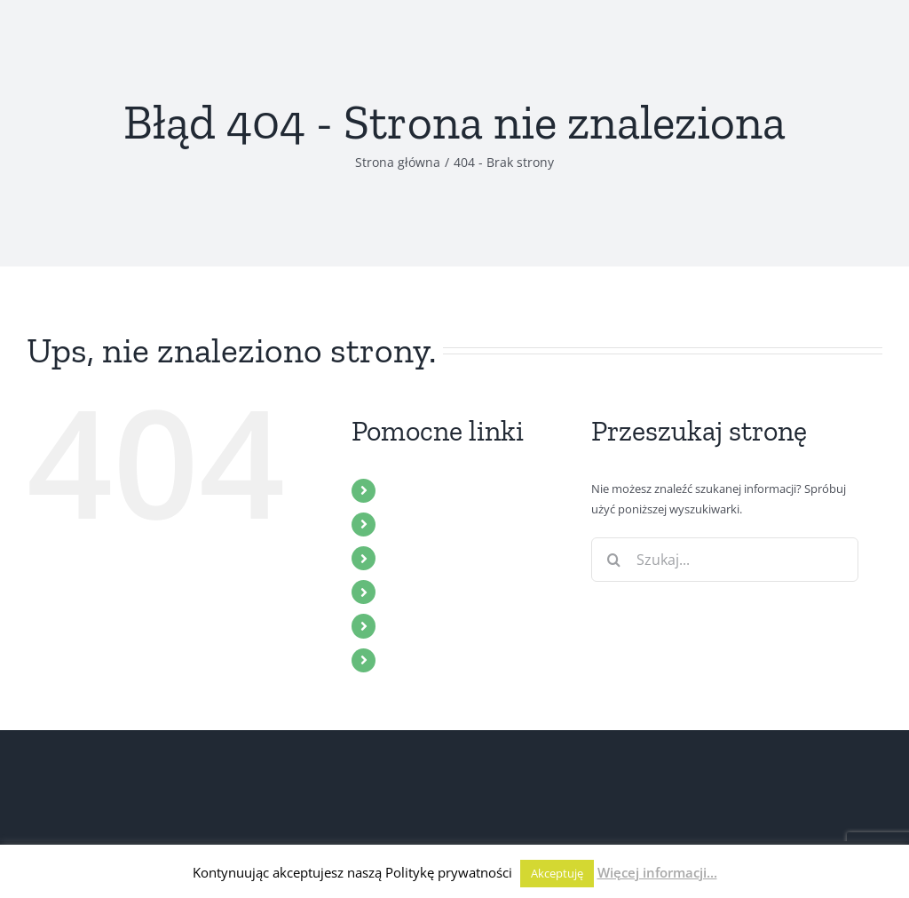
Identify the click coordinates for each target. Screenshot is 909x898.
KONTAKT (417, 660)
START (406, 490)
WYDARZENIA (429, 591)
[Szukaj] (613, 559)
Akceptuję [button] (557, 873)
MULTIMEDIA (427, 558)
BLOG (404, 625)
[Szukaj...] (724, 559)
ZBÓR (403, 524)
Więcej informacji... (657, 872)
